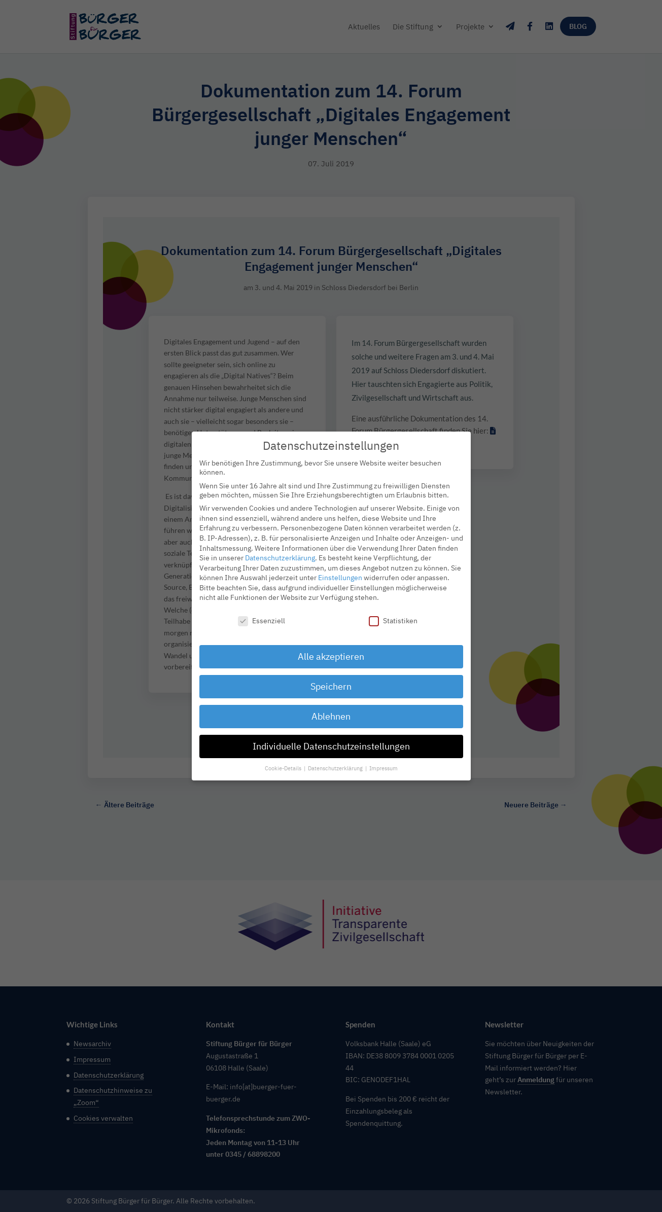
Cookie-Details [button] (284, 763)
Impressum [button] (383, 763)
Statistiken (393, 616)
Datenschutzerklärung (280, 553)
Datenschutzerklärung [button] (336, 763)
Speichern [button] (331, 682)
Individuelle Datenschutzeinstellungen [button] (331, 741)
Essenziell (261, 616)
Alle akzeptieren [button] (331, 652)
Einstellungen (340, 573)
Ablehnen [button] (331, 712)
